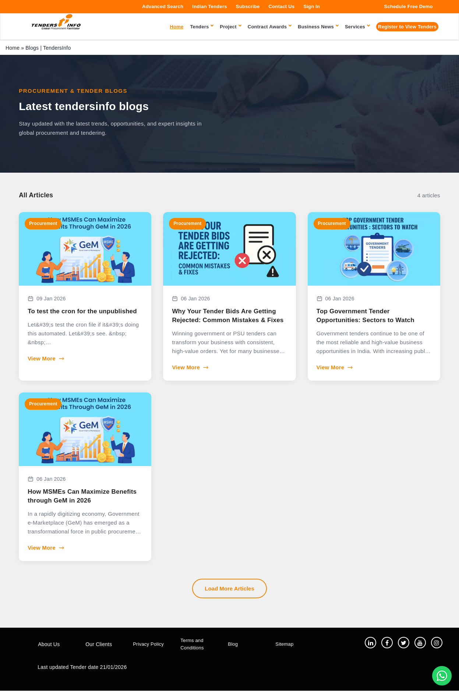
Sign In (311, 6)
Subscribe (248, 6)
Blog (233, 644)
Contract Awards (269, 26)
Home (13, 48)
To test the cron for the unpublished (82, 311)
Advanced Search (162, 6)
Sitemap (284, 644)
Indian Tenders (209, 6)
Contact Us (282, 6)
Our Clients (98, 645)
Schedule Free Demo (408, 6)
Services (357, 26)
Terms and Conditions (192, 644)
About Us (49, 645)
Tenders (201, 26)
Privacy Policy (148, 644)
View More (46, 358)
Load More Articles (229, 588)
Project (230, 26)
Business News (318, 26)
